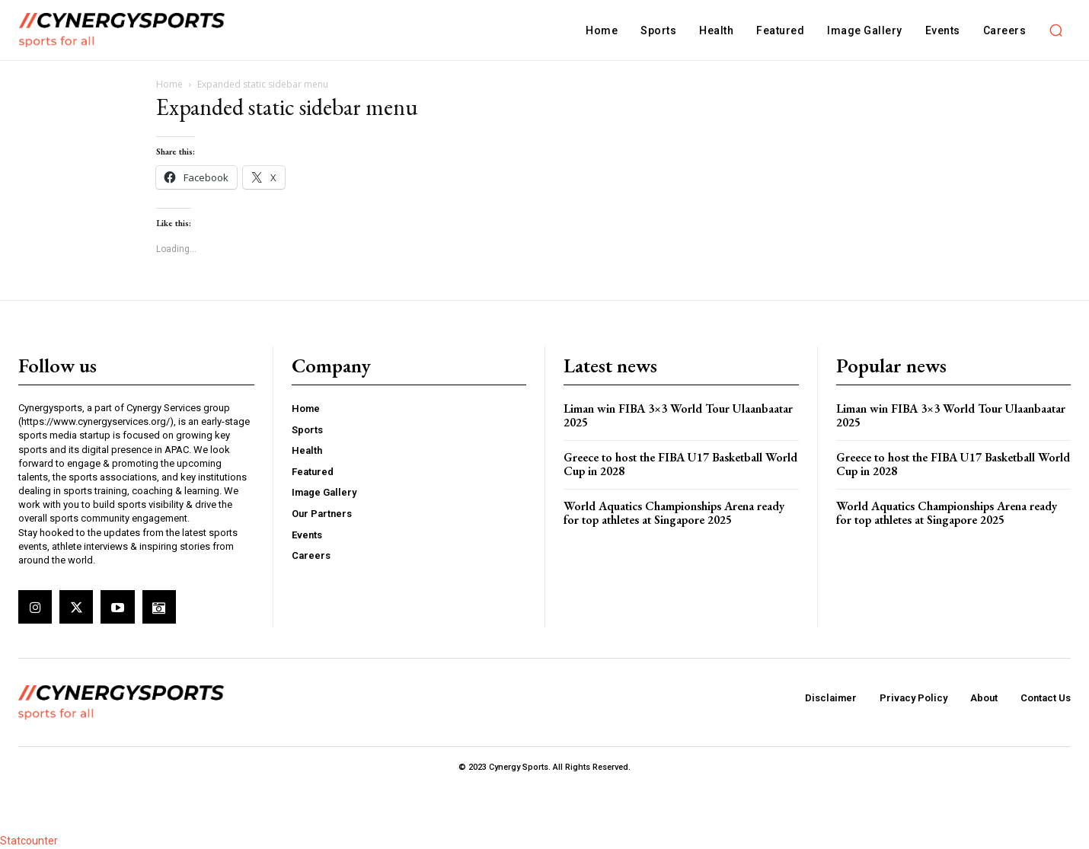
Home (169, 84)
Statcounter (29, 841)
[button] (1055, 30)
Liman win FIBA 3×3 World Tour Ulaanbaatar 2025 (678, 415)
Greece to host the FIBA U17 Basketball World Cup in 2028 (680, 464)
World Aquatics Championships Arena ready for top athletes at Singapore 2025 (674, 513)
